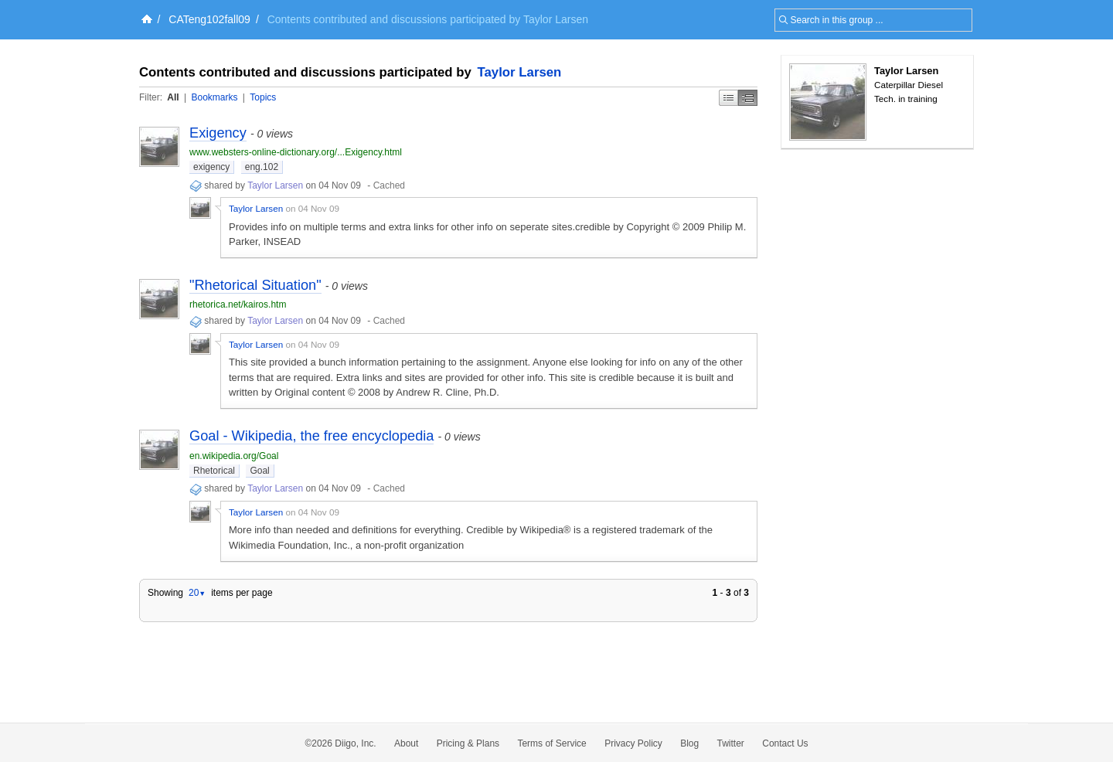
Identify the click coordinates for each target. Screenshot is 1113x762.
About (406, 743)
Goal (259, 470)
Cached (389, 185)
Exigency (218, 133)
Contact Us (785, 743)
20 (197, 592)
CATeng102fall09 (209, 19)
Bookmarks (214, 97)
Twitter (730, 743)
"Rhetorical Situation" (255, 285)
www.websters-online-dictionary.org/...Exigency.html (295, 152)
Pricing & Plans (468, 743)
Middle (747, 98)
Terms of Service (551, 743)
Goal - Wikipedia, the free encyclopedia (311, 436)
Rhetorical (214, 470)
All (173, 97)
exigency (211, 167)
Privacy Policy (633, 743)
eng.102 (261, 167)
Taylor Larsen (520, 72)
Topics (263, 97)
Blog (689, 743)
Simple (728, 98)
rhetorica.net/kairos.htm (237, 304)
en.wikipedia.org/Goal (233, 456)
